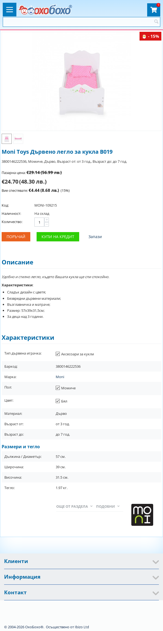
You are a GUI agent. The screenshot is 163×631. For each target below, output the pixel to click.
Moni (60, 376)
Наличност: (11, 213)
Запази (95, 236)
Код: (5, 205)
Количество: (12, 221)
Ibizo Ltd (82, 626)
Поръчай (16, 236)
